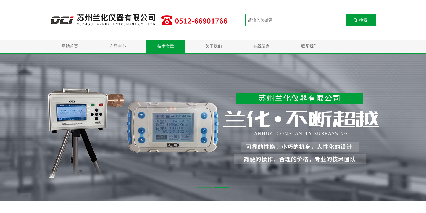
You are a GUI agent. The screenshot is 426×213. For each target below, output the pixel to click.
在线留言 (261, 46)
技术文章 (165, 46)
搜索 (363, 20)
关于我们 (213, 46)
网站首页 (70, 46)
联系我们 (309, 46)
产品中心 (117, 46)
